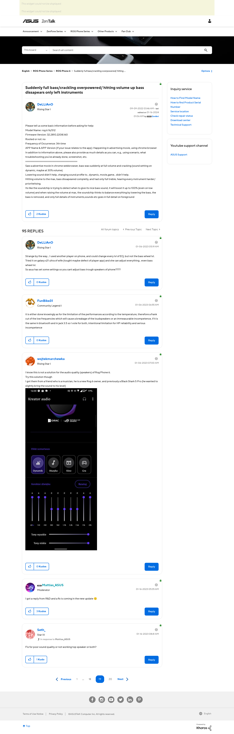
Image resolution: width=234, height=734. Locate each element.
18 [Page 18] (90, 679)
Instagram (101, 696)
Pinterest (139, 696)
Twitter (120, 696)
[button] (30, 214)
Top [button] (28, 726)
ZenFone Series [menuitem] (55, 31)
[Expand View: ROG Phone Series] (92, 31)
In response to (55, 639)
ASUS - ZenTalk (39, 21)
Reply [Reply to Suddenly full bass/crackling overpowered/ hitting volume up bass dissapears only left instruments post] (151, 214)
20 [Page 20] (110, 679)
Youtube (111, 696)
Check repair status (181, 115)
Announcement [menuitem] (31, 31)
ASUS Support (178, 154)
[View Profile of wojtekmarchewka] (51, 359)
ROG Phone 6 (63, 71)
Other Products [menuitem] (106, 31)
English (26, 71)
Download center (180, 120)
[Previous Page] (63, 679)
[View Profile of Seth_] (41, 630)
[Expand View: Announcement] (41, 31)
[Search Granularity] (35, 50)
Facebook (92, 696)
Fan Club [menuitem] (126, 31)
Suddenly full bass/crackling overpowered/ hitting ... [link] (100, 71)
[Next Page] (123, 679)
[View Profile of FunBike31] (45, 301)
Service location (179, 111)
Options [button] (205, 71)
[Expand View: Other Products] (116, 31)
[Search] (130, 50)
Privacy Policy (56, 714)
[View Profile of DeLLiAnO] (45, 104)
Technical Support (180, 124)
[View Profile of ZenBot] (155, 116)
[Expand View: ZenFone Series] (65, 31)
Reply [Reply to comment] (151, 282)
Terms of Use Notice (33, 714)
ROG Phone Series (42, 71)
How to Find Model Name (185, 98)
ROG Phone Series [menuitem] (80, 31)
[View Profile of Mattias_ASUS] (53, 585)
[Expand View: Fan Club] (133, 31)
